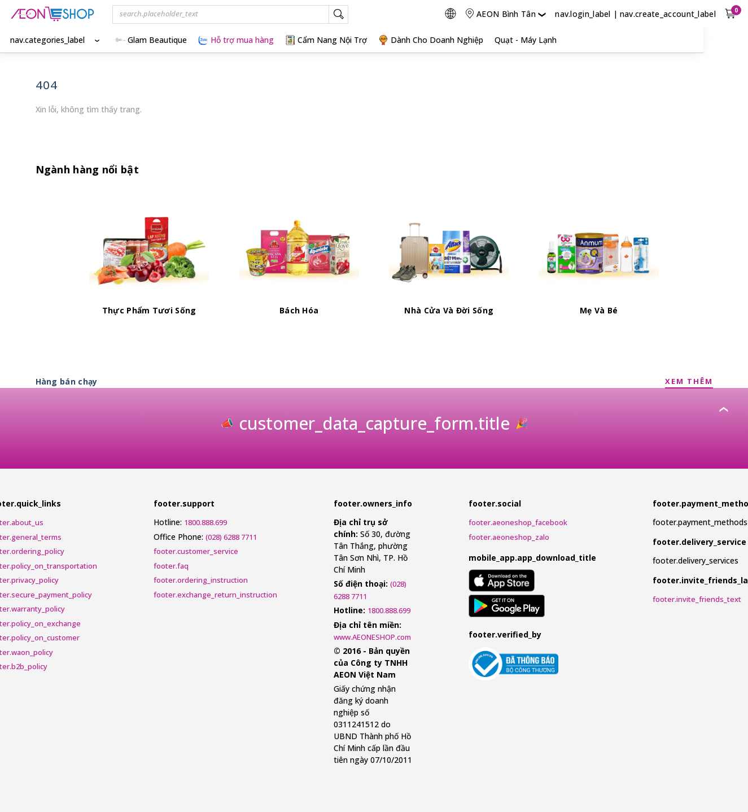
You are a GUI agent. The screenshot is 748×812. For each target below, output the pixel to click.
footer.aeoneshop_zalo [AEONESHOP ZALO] (509, 537)
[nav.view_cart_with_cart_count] (731, 13)
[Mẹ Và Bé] (599, 261)
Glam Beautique (151, 39)
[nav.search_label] (338, 14)
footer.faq (171, 566)
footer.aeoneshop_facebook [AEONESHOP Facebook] (518, 522)
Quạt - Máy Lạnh (526, 39)
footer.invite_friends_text (697, 599)
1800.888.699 (205, 522)
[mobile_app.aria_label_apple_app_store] (502, 582)
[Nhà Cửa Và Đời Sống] (449, 261)
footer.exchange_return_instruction (215, 595)
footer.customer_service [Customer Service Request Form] (196, 551)
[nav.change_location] (505, 14)
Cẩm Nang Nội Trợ (326, 39)
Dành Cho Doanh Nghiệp (430, 39)
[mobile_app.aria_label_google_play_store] (507, 608)
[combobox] (230, 14)
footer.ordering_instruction (201, 580)
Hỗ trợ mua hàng (236, 39)
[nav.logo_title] (52, 13)
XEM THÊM (689, 381)
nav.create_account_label (668, 13)
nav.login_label (583, 13)
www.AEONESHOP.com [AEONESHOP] (372, 637)
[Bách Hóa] (299, 261)
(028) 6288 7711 (231, 537)
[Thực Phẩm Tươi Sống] (149, 261)
